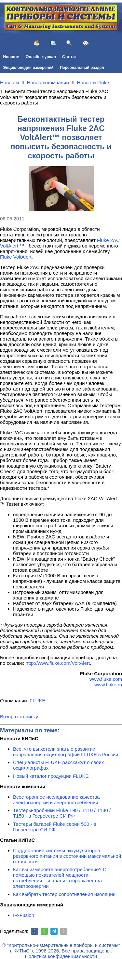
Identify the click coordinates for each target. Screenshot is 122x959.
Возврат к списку (19, 716)
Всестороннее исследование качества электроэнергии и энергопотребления (56, 799)
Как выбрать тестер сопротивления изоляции (64, 894)
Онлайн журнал (41, 57)
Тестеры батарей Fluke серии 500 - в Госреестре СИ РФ (54, 826)
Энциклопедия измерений (28, 67)
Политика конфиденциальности (61, 956)
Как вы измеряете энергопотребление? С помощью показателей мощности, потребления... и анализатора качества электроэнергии (59, 878)
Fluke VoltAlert (16, 257)
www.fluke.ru (108, 684)
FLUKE (37, 700)
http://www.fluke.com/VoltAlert (58, 663)
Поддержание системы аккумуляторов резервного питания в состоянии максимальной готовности (67, 856)
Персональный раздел (82, 67)
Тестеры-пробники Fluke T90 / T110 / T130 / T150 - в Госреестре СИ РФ (62, 813)
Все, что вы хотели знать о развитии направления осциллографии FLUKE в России (65, 751)
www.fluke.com (105, 679)
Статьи (69, 57)
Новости (11, 57)
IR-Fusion (23, 915)
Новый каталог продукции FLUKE (50, 776)
